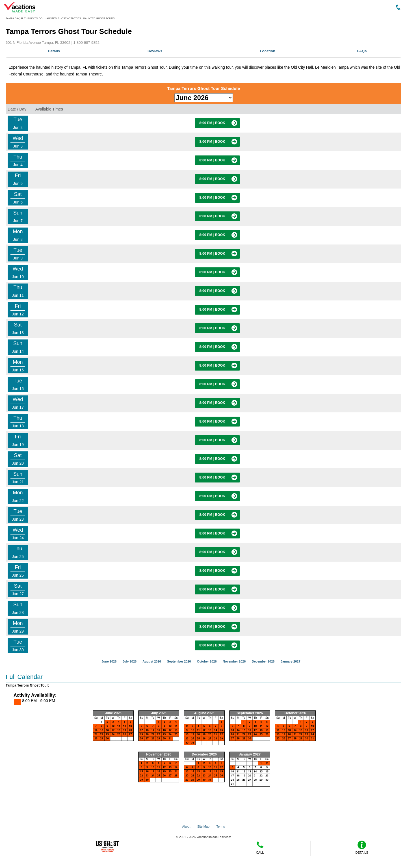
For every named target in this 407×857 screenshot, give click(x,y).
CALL (260, 847)
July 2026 (130, 661)
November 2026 (234, 661)
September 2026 (179, 661)
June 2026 (108, 661)
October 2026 (207, 661)
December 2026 (263, 661)
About (186, 826)
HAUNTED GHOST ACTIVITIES (63, 18)
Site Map (203, 826)
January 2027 (290, 661)
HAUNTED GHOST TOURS (99, 18)
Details (54, 51)
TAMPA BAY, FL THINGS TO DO (24, 18)
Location (267, 51)
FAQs (362, 51)
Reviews (155, 51)
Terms (220, 826)
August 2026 (151, 661)
